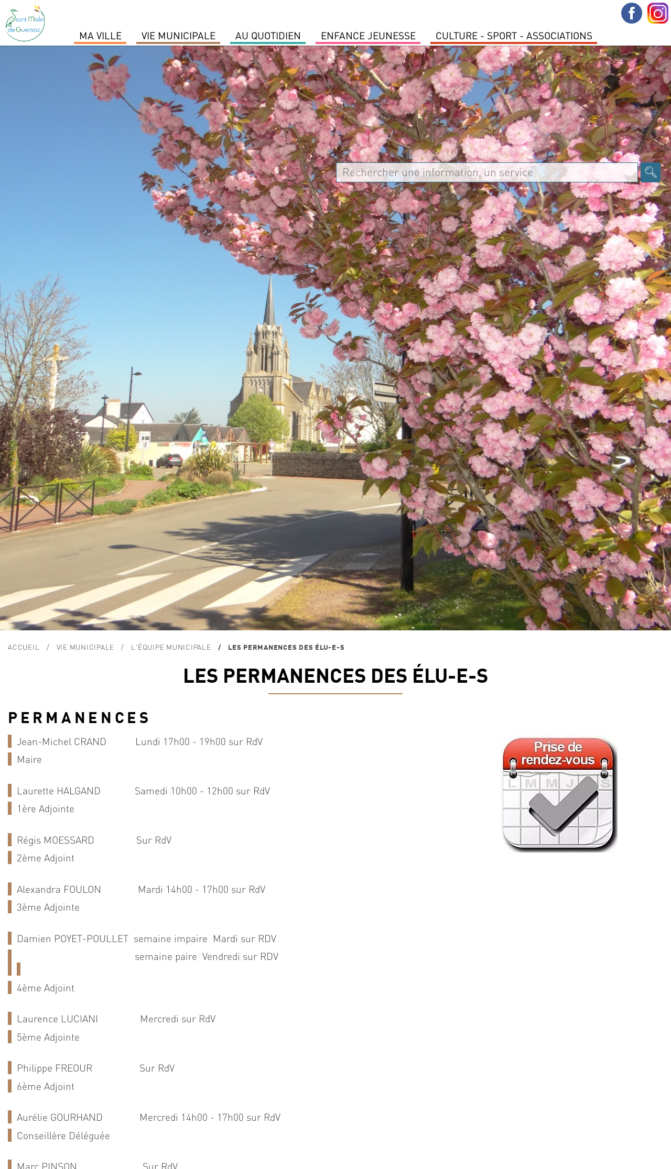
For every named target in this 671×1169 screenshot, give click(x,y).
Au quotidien (268, 35)
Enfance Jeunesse (368, 35)
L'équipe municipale (171, 646)
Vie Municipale (178, 35)
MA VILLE (100, 35)
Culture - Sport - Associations (514, 35)
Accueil (23, 646)
